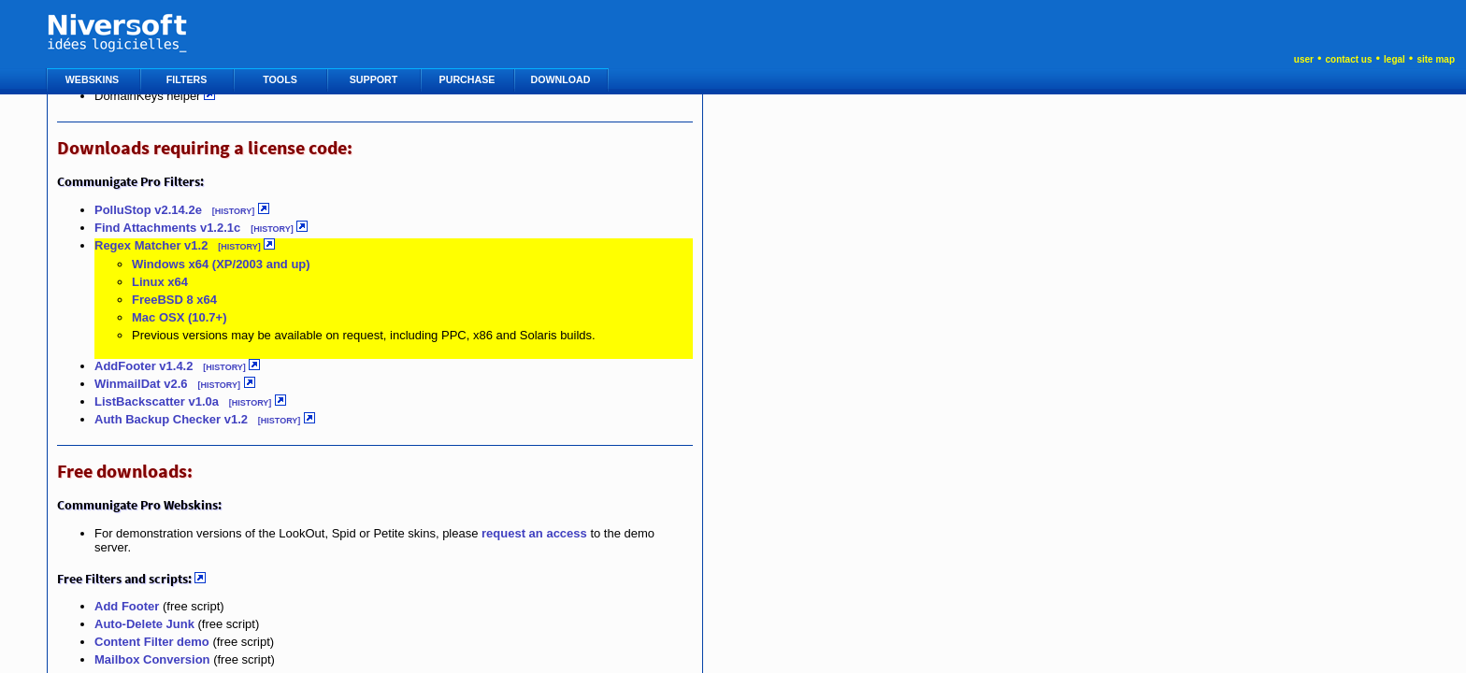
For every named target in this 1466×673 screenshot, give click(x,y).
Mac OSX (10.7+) (179, 317)
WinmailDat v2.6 (141, 384)
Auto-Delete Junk (144, 624)
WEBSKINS (93, 79)
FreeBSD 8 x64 (174, 300)
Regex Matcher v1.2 (151, 245)
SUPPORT (375, 79)
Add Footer (126, 606)
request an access (534, 533)
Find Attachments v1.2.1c (167, 228)
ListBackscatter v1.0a (156, 401)
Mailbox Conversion (152, 659)
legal (1394, 59)
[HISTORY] (233, 211)
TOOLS (281, 79)
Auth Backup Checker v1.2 (171, 419)
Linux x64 (160, 282)
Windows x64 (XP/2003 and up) (221, 264)
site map (1435, 59)
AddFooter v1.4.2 (143, 366)
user (1304, 59)
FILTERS (188, 79)
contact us (1348, 59)
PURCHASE (468, 79)
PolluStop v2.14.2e (150, 210)
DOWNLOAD (562, 79)
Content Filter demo (151, 642)
